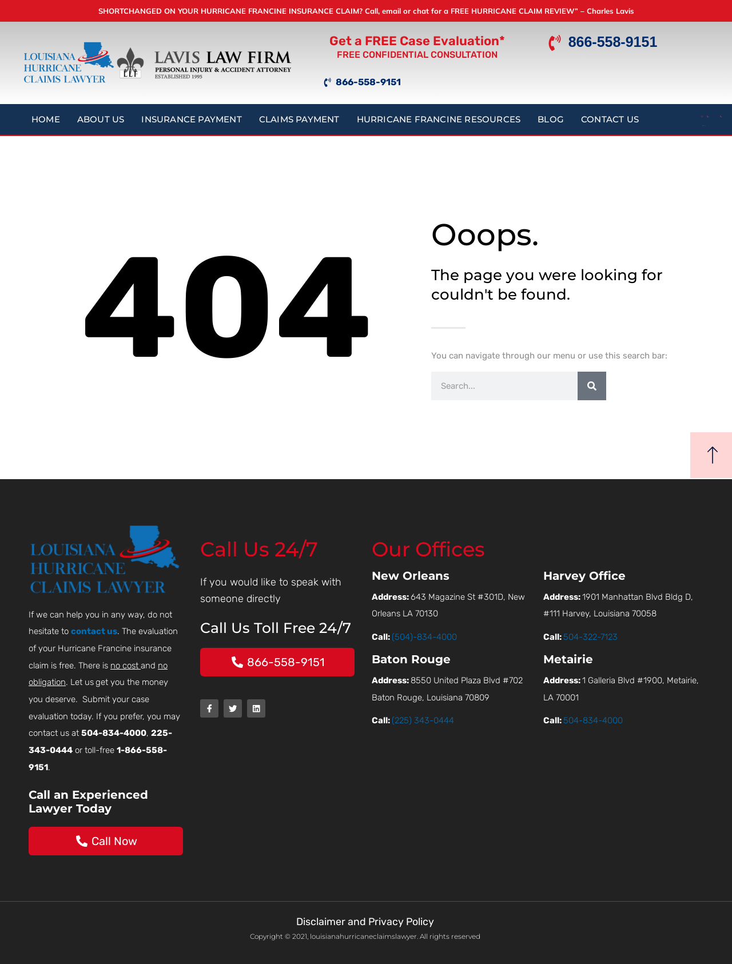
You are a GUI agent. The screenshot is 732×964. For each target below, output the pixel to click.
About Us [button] (101, 119)
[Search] (592, 386)
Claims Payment (299, 119)
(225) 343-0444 (423, 720)
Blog (551, 119)
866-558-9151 (613, 42)
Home (45, 119)
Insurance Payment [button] (191, 119)
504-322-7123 (590, 637)
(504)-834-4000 (424, 637)
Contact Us (610, 119)
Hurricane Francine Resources (439, 119)
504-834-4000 (593, 720)
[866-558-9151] (555, 43)
